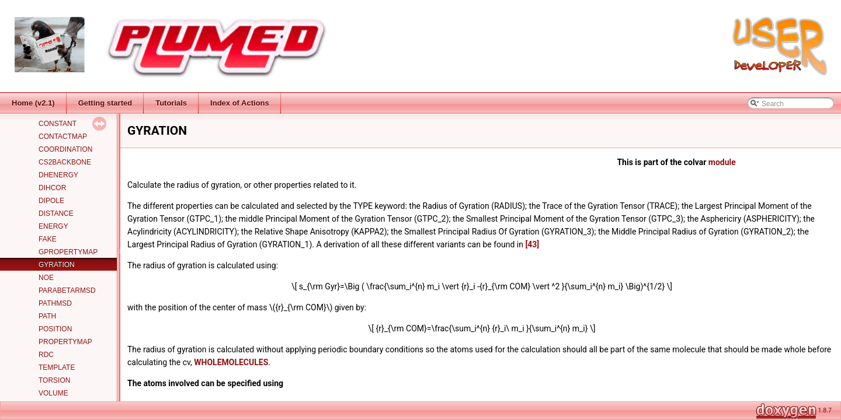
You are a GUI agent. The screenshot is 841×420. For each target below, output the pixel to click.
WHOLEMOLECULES (231, 362)
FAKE (48, 239)
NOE (46, 278)
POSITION (55, 329)
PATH (47, 316)
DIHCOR (52, 188)
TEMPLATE (57, 367)
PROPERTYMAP (65, 342)
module (722, 162)
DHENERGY (58, 175)
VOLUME (53, 393)
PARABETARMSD (67, 290)
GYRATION (57, 265)
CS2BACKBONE (65, 162)
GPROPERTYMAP (68, 252)
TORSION (54, 380)
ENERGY (53, 226)
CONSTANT (58, 124)
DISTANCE (56, 213)
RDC (46, 355)
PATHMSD (55, 303)
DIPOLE (51, 201)
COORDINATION (65, 149)
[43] (532, 244)
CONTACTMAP (63, 136)
